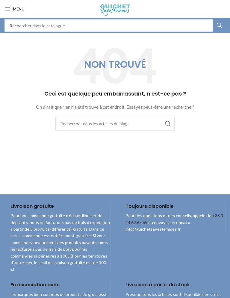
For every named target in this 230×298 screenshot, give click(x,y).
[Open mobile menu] (14, 9)
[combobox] (115, 25)
